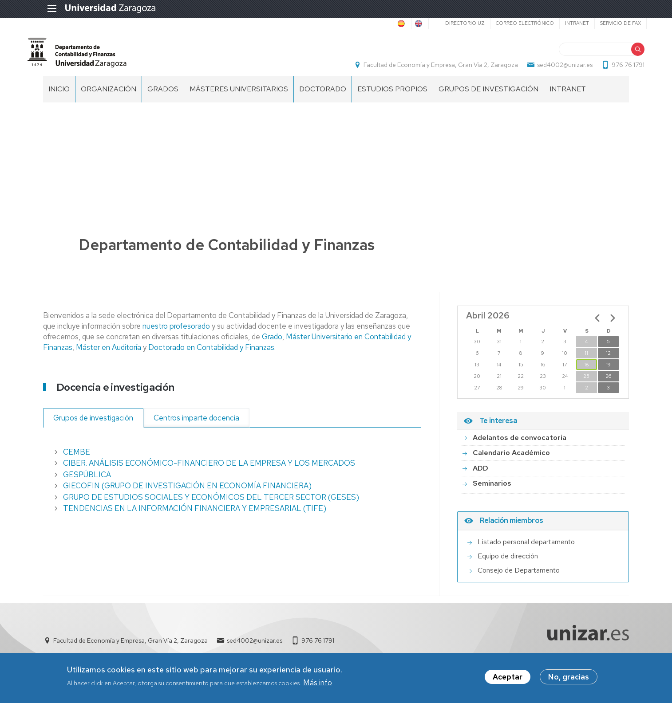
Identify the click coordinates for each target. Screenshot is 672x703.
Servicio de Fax (602, 23)
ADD (480, 477)
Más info (317, 683)
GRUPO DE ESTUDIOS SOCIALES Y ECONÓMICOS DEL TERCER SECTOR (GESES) (211, 506)
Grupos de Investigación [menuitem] (488, 97)
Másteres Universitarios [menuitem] (239, 97)
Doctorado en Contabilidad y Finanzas (210, 356)
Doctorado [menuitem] (322, 97)
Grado (272, 345)
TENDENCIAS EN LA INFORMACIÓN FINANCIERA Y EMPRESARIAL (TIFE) (194, 517)
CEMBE (76, 461)
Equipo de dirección (508, 564)
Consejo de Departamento (519, 579)
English (398, 23)
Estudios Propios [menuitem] (392, 97)
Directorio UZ (447, 23)
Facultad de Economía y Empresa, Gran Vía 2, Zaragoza (425, 69)
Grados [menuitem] (162, 97)
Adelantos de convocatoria (519, 446)
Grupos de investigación (93, 427)
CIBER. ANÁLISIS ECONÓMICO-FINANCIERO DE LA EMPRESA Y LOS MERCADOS (209, 472)
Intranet (559, 23)
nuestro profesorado (177, 335)
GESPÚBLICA (87, 483)
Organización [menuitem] (108, 97)
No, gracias (568, 678)
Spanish (362, 23)
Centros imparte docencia (196, 427)
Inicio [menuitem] (59, 97)
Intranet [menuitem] (567, 97)
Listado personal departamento (526, 550)
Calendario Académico (511, 462)
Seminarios (492, 492)
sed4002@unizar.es (549, 69)
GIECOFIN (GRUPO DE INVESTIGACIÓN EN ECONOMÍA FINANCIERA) (187, 495)
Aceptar (507, 678)
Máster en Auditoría (108, 356)
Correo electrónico (507, 23)
